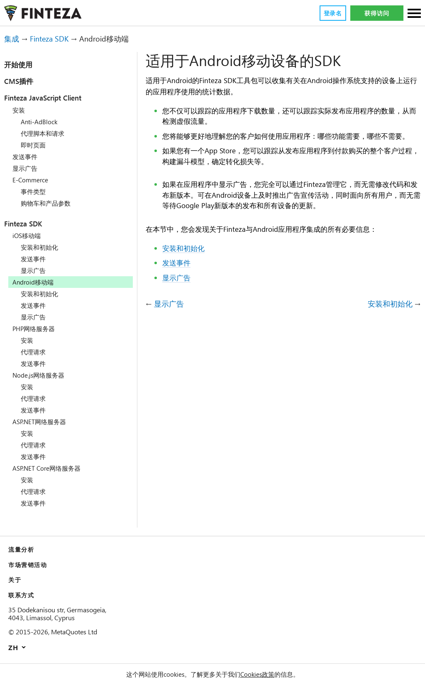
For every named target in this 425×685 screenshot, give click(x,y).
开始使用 (18, 64)
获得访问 (376, 13)
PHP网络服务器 (34, 328)
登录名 (332, 13)
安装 (18, 110)
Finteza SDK (52, 38)
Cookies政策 (258, 674)
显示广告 (24, 168)
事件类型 (33, 191)
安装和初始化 (39, 247)
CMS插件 (20, 81)
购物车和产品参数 (46, 203)
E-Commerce (32, 180)
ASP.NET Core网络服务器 (48, 468)
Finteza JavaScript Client (53, 97)
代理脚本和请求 (42, 133)
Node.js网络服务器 (39, 375)
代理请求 (33, 352)
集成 (11, 38)
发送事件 (24, 156)
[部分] (414, 13)
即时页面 (33, 145)
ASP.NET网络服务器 (40, 421)
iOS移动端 (27, 235)
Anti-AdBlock (40, 121)
